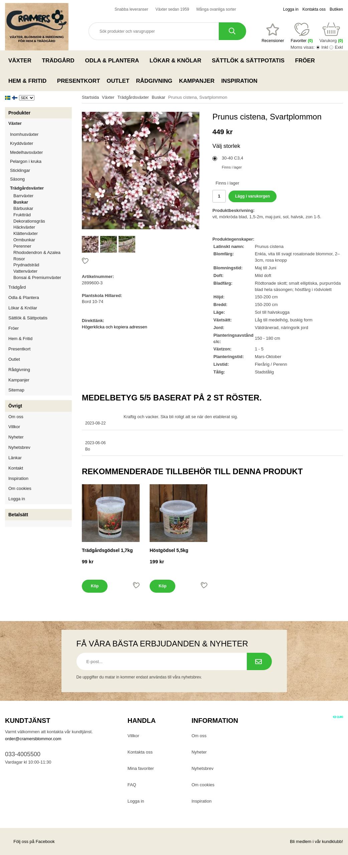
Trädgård (60, 60)
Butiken (336, 9)
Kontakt (15, 468)
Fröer (307, 60)
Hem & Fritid (29, 80)
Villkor (14, 426)
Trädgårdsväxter (41, 188)
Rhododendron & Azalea (36, 252)
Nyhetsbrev (19, 447)
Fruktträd (42, 214)
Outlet (118, 81)
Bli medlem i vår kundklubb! (316, 841)
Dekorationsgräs (29, 221)
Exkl (339, 47)
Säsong (41, 179)
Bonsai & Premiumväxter (37, 277)
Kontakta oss (314, 9)
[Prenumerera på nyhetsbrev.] (259, 661)
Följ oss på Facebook (30, 841)
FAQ (132, 784)
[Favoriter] (273, 33)
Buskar (20, 202)
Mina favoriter (141, 768)
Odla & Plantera (114, 60)
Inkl (324, 47)
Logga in (291, 9)
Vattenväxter (42, 271)
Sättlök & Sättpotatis (250, 60)
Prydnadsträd (26, 264)
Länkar (15, 457)
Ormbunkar (24, 239)
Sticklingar (41, 170)
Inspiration (239, 81)
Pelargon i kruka (25, 161)
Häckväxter (42, 227)
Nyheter (16, 437)
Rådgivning (154, 81)
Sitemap (16, 389)
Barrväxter (23, 195)
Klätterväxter (42, 233)
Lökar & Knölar (177, 60)
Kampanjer (196, 81)
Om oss (15, 416)
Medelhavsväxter (41, 152)
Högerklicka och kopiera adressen (114, 326)
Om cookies (19, 488)
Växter (21, 60)
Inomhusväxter (41, 134)
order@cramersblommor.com (33, 738)
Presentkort (78, 81)
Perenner (42, 246)
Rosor (42, 258)
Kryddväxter (21, 143)
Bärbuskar (42, 208)
